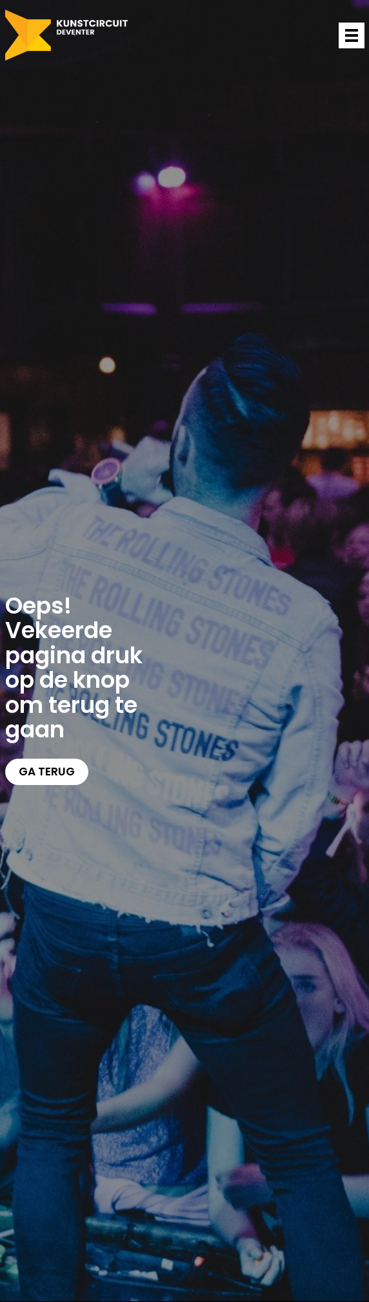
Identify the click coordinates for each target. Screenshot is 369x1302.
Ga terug (47, 771)
